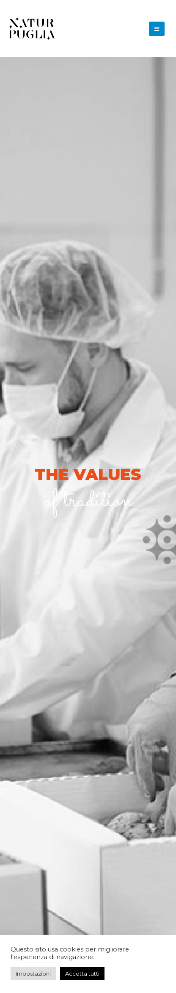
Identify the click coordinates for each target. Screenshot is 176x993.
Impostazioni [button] (33, 973)
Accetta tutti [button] (82, 973)
